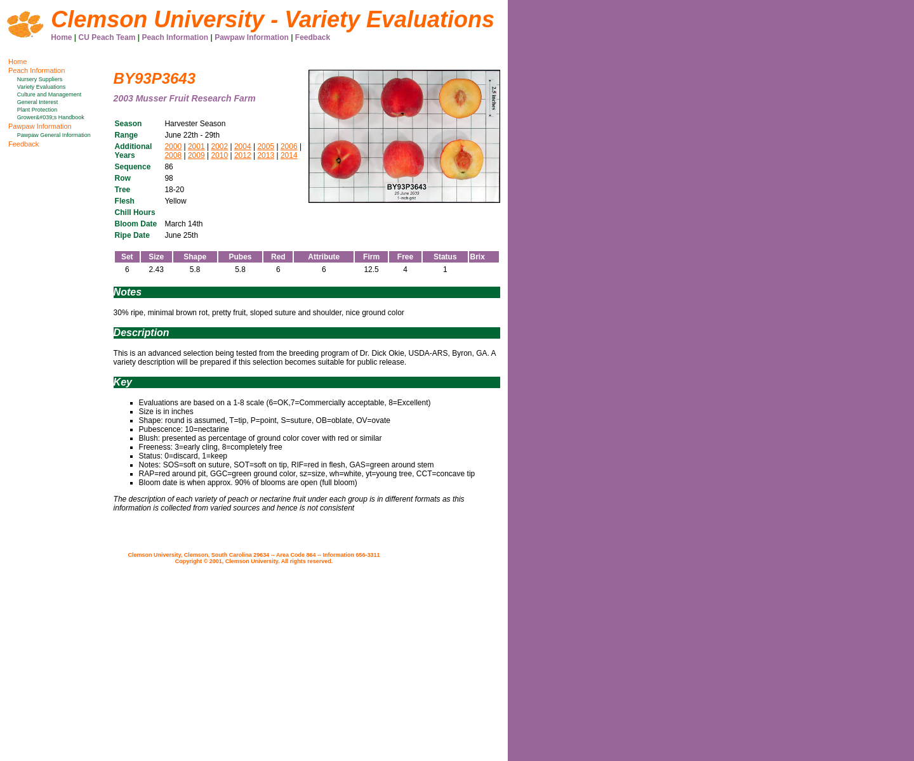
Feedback (312, 37)
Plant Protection (37, 110)
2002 (219, 146)
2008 (173, 155)
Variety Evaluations (41, 87)
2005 (265, 146)
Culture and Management (49, 94)
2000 (173, 146)
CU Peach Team (107, 37)
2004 (242, 146)
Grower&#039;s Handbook (50, 117)
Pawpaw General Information (54, 135)
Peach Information (175, 37)
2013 (265, 155)
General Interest (37, 102)
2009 (196, 155)
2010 (219, 155)
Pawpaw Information (252, 37)
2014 (289, 155)
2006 (289, 146)
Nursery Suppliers (40, 79)
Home (61, 37)
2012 (242, 155)
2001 (196, 146)
